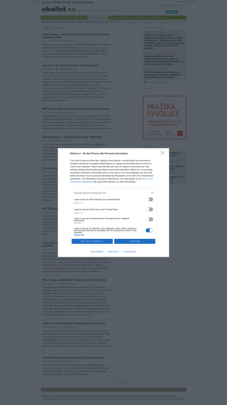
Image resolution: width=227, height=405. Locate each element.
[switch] (149, 199)
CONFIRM (134, 241)
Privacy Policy (129, 251)
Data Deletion (97, 251)
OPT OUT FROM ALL (92, 241)
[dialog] (113, 202)
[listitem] (113, 193)
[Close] (163, 153)
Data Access (113, 251)
